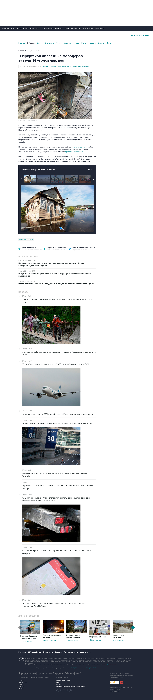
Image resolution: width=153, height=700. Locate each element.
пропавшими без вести (74, 152)
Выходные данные (115, 689)
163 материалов (95, 640)
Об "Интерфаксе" (22, 28)
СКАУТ (21, 684)
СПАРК (21, 680)
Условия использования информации (121, 687)
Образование (88, 28)
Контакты (22, 652)
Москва (76, 43)
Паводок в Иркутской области (38, 169)
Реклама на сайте (71, 652)
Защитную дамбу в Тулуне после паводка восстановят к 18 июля (66, 66)
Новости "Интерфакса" (63, 680)
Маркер (21, 686)
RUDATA (59, 684)
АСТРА (21, 688)
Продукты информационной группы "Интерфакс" (50, 673)
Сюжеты (101, 43)
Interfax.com (34, 28)
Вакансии (58, 652)
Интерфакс (76, 35)
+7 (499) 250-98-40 (75, 668)
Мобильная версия (8, 28)
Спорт (58, 43)
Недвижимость (76, 28)
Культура (67, 43)
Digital (83, 43)
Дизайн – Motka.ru (115, 691)
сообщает (65, 128)
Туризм (66, 28)
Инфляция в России (97, 637)
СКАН (58, 682)
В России (31, 43)
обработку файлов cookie (108, 665)
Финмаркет (58, 28)
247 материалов (72, 641)
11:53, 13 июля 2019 (33, 51)
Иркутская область (26, 239)
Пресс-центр (48, 652)
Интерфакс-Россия (46, 28)
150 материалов (118, 641)
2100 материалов (26, 641)
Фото (109, 43)
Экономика (49, 43)
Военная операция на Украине (52, 636)
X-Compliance (23, 682)
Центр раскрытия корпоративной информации (70, 686)
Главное (21, 43)
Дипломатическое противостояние (73, 636)
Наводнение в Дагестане (118, 636)
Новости (92, 43)
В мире (40, 43)
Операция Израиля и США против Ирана (28, 637)
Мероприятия (99, 28)
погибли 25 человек (81, 147)
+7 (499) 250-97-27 (90, 668)
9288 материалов (49, 641)
